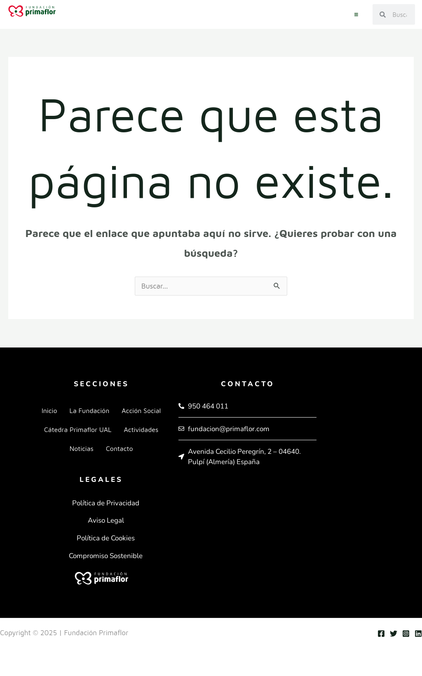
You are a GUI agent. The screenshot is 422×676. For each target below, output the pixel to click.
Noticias (82, 448)
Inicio (49, 410)
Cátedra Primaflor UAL (78, 429)
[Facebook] (381, 633)
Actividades (141, 429)
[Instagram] (406, 633)
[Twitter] (393, 633)
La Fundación (90, 410)
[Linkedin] (418, 633)
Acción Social (141, 410)
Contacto (119, 448)
